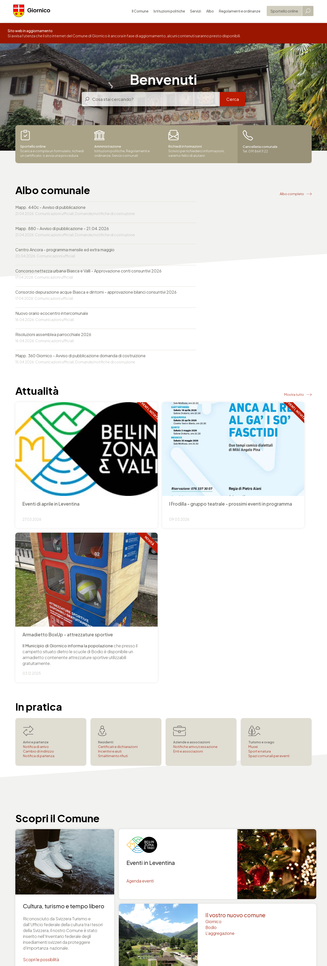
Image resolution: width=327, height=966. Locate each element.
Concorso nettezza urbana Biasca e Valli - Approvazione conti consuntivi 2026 (233, 231)
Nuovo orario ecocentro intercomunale (202, 255)
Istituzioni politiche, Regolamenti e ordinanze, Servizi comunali (122, 144)
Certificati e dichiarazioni (118, 532)
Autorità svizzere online (139, 935)
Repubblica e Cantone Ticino (38, 935)
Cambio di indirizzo (38, 537)
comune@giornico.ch (36, 858)
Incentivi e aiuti (110, 537)
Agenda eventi (140, 667)
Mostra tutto (294, 321)
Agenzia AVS (257, 893)
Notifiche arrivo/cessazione (195, 532)
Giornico (213, 707)
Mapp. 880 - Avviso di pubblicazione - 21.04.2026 (212, 207)
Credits (126, 953)
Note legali (104, 953)
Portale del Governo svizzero (91, 935)
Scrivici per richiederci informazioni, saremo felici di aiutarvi (197, 144)
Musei (253, 532)
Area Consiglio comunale (189, 953)
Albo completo (292, 193)
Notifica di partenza (38, 541)
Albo (208, 11)
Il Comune (138, 11)
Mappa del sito (150, 953)
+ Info (164, 377)
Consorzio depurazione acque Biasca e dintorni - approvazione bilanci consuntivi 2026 (80, 258)
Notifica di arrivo (36, 532)
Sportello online (282, 11)
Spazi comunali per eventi (268, 541)
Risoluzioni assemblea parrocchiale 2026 (53, 282)
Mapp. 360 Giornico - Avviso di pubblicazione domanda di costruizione (231, 282)
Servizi (193, 11)
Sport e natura (259, 537)
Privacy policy (78, 953)
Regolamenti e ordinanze (237, 11)
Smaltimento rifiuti (113, 541)
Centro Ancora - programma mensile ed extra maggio (64, 228)
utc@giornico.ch (185, 858)
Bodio (211, 713)
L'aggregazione (220, 719)
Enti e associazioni (188, 537)
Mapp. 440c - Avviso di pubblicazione (50, 207)
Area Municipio (227, 953)
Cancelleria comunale (266, 875)
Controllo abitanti (261, 881)
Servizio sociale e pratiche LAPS (275, 898)
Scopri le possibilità (41, 745)
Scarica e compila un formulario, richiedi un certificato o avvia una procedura (52, 144)
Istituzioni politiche (167, 11)
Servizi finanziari (260, 887)
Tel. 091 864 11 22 (31, 852)
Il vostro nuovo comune (235, 701)
